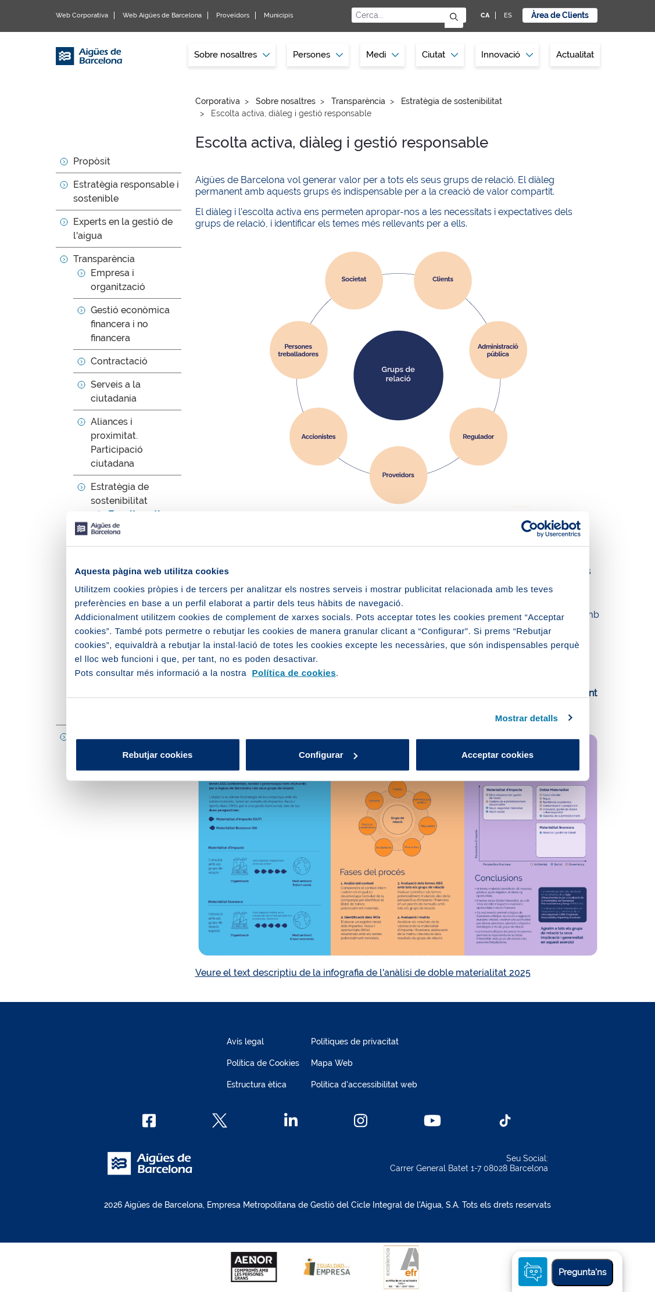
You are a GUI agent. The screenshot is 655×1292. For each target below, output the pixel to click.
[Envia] (454, 18)
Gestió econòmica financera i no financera (130, 324)
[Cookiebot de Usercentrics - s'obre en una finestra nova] (530, 528)
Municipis (278, 15)
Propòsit (91, 161)
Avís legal (245, 1041)
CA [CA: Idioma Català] (485, 15)
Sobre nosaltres (286, 101)
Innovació (507, 54)
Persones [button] (318, 54)
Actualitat (575, 54)
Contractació (119, 361)
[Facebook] (149, 1120)
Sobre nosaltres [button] (232, 54)
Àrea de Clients (560, 15)
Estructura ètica (257, 1084)
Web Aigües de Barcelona (162, 15)
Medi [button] (382, 54)
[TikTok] (505, 1120)
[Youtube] (432, 1120)
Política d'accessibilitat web (364, 1084)
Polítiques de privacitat (355, 1041)
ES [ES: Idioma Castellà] (508, 15)
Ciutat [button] (440, 54)
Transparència (104, 258)
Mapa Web (332, 1063)
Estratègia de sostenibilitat (451, 101)
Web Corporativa (82, 15)
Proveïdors (232, 15)
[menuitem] (231, 55)
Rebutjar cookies (158, 755)
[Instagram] (360, 1120)
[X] (219, 1120)
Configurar (328, 755)
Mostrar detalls (526, 717)
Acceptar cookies (497, 755)
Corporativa (217, 101)
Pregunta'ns (582, 1272)
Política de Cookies (263, 1063)
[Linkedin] (291, 1120)
